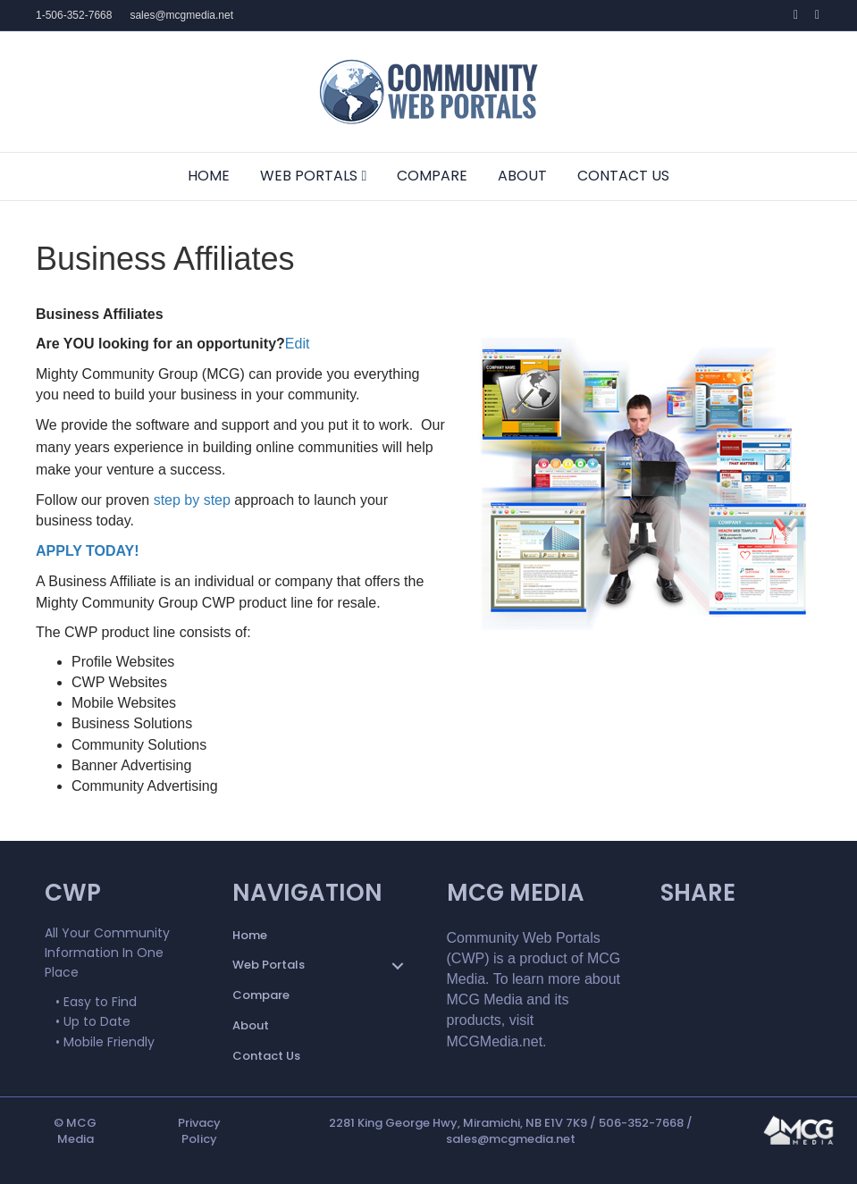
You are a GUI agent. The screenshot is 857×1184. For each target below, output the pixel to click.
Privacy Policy (199, 1130)
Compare (432, 175)
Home (209, 175)
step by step (194, 500)
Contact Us (623, 175)
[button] (397, 965)
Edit (297, 343)
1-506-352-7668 (74, 15)
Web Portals (308, 175)
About (522, 175)
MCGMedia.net (495, 1041)
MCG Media (77, 1130)
